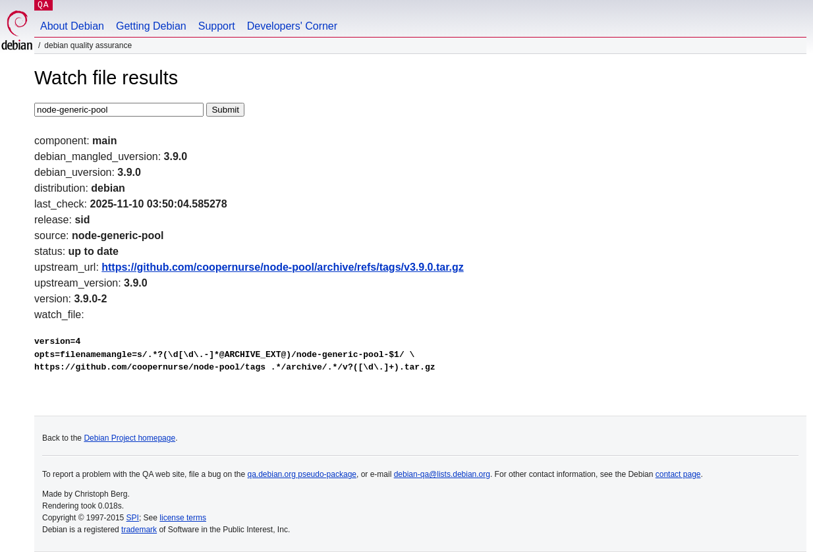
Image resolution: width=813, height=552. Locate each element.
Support (216, 26)
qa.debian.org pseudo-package (302, 474)
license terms (182, 517)
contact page (678, 474)
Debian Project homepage (129, 438)
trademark (139, 529)
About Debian (72, 26)
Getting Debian (151, 26)
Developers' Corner (292, 26)
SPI (132, 517)
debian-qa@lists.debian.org (442, 474)
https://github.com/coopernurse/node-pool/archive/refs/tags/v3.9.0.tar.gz (282, 267)
